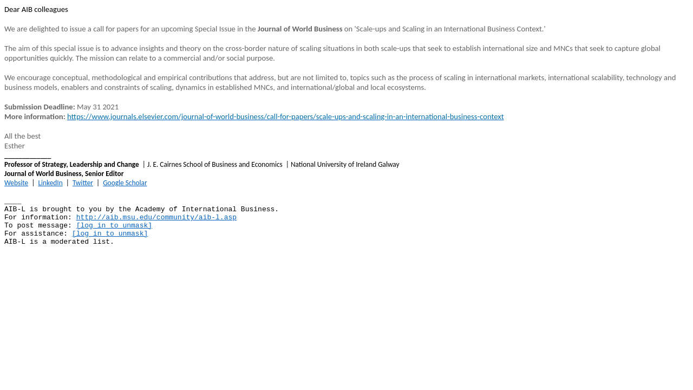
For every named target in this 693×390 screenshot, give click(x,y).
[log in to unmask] (114, 226)
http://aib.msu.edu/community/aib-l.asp (156, 217)
